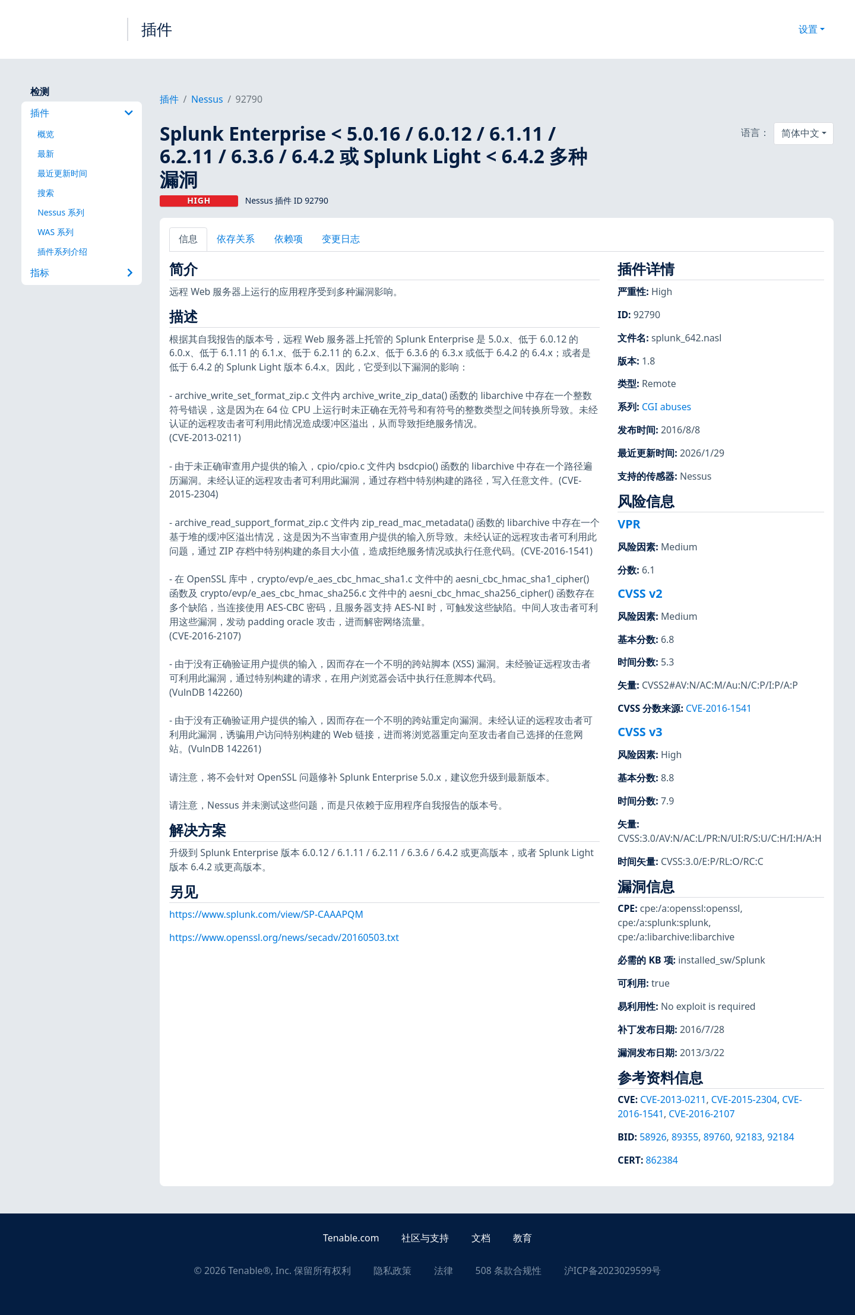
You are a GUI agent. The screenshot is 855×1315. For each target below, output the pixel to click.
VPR (629, 524)
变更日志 (341, 238)
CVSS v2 (640, 593)
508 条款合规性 (509, 1270)
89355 (685, 1136)
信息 (188, 238)
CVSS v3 (640, 732)
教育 (522, 1237)
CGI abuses (666, 406)
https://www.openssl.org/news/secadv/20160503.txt (284, 937)
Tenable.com (351, 1237)
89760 (717, 1136)
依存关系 (236, 238)
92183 (748, 1136)
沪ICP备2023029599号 (612, 1270)
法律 (443, 1270)
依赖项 (288, 238)
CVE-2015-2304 (744, 1099)
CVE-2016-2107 (701, 1113)
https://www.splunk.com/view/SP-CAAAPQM (266, 914)
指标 (81, 272)
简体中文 (800, 133)
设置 (808, 29)
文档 (480, 1237)
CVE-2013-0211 (673, 1099)
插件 (156, 29)
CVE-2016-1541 (719, 708)
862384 (662, 1160)
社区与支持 (425, 1237)
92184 (780, 1136)
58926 (652, 1136)
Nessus (207, 99)
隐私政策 (392, 1270)
